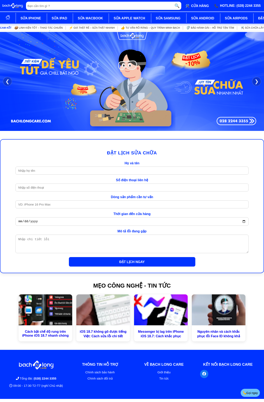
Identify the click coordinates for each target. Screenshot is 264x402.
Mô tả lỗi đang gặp (132, 232)
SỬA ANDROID (202, 18)
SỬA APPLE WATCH (129, 18)
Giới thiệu (164, 375)
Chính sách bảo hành (100, 375)
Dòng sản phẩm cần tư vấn (132, 197)
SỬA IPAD (59, 18)
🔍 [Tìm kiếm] (177, 6)
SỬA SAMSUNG (168, 18)
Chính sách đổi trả (100, 381)
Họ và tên (132, 163)
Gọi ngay (250, 393)
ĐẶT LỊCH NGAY (132, 265)
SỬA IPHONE (30, 18)
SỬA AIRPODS (236, 18)
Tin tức (164, 381)
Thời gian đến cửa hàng (132, 214)
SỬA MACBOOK (90, 18)
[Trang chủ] (13, 6)
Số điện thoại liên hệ (132, 180)
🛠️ (197, 6)
